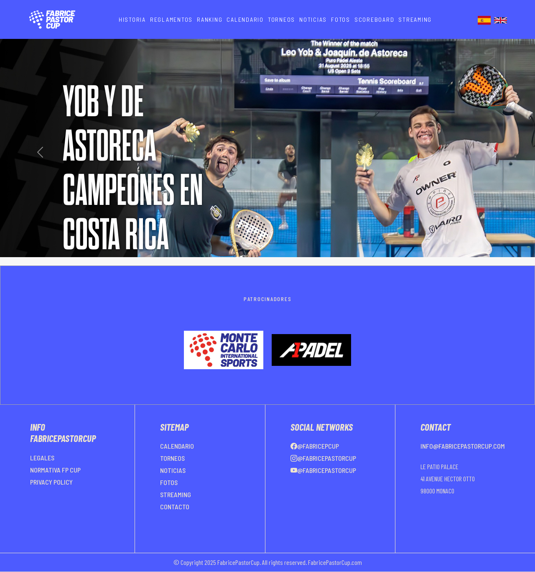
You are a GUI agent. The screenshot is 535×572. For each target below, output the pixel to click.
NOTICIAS (313, 19)
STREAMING (415, 19)
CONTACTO (174, 507)
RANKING (209, 19)
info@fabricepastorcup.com (462, 446)
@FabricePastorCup (323, 458)
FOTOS (340, 19)
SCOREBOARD (374, 19)
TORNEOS (281, 19)
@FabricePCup (314, 446)
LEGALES (42, 458)
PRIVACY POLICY (51, 482)
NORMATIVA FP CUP (55, 470)
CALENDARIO (245, 19)
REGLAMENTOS (171, 19)
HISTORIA (132, 19)
